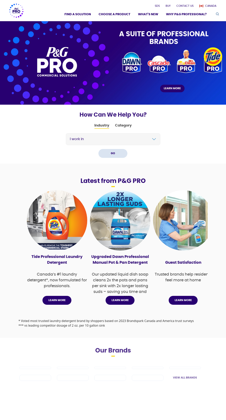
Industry (101, 127)
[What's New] (148, 15)
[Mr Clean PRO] (73, 373)
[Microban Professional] (110, 383)
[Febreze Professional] (73, 383)
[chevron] (154, 139)
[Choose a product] (114, 15)
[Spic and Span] (35, 383)
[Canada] (209, 6)
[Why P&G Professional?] (186, 15)
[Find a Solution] (77, 15)
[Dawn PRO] (35, 373)
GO (113, 153)
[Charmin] (147, 383)
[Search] (116, 139)
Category (123, 127)
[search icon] (217, 14)
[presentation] (157, 6)
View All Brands (185, 383)
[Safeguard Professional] (185, 373)
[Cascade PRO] (147, 373)
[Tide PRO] (110, 373)
